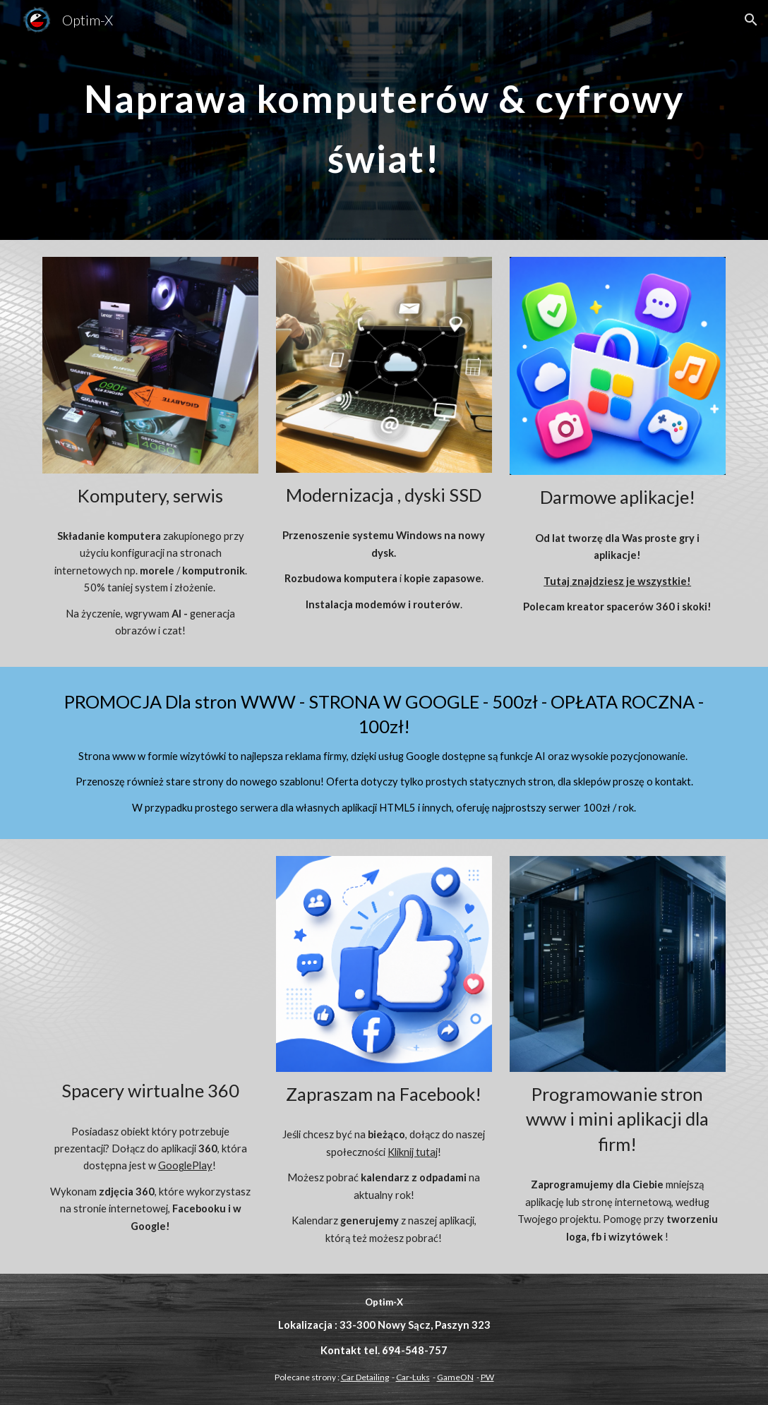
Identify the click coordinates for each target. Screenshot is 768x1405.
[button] (751, 20)
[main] (383, 120)
